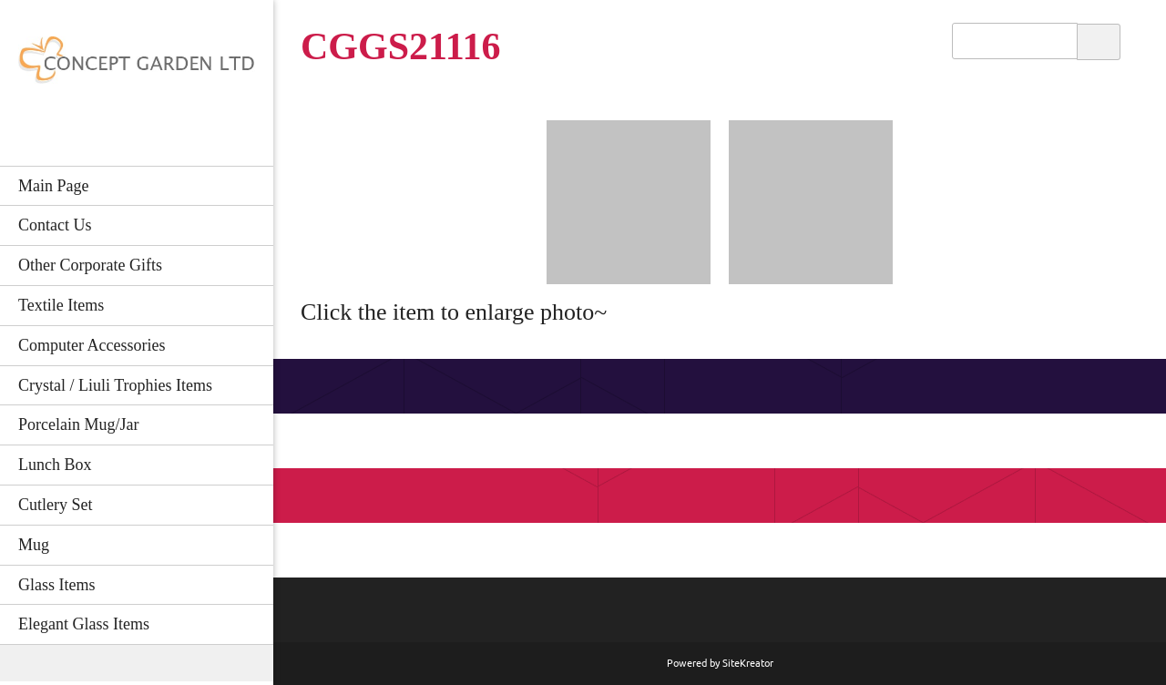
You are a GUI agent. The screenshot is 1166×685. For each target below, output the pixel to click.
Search (1099, 40)
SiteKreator (747, 663)
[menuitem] (136, 186)
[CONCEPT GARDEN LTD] (136, 65)
